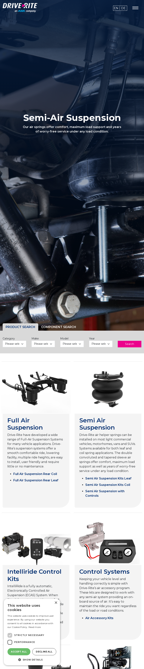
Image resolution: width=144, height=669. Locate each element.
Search (129, 344)
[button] (32, 659)
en (116, 8)
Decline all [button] (44, 651)
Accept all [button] (19, 651)
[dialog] (32, 632)
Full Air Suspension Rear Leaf (35, 480)
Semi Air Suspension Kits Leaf (108, 478)
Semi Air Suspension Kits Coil (107, 485)
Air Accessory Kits (99, 618)
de (123, 8)
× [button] (55, 602)
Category (9, 338)
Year (92, 338)
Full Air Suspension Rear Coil (35, 474)
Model (64, 338)
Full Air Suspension (25, 424)
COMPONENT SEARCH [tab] (58, 327)
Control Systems (104, 571)
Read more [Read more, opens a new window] (34, 627)
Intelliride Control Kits (34, 575)
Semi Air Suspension (97, 424)
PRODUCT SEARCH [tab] (20, 327)
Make (35, 338)
